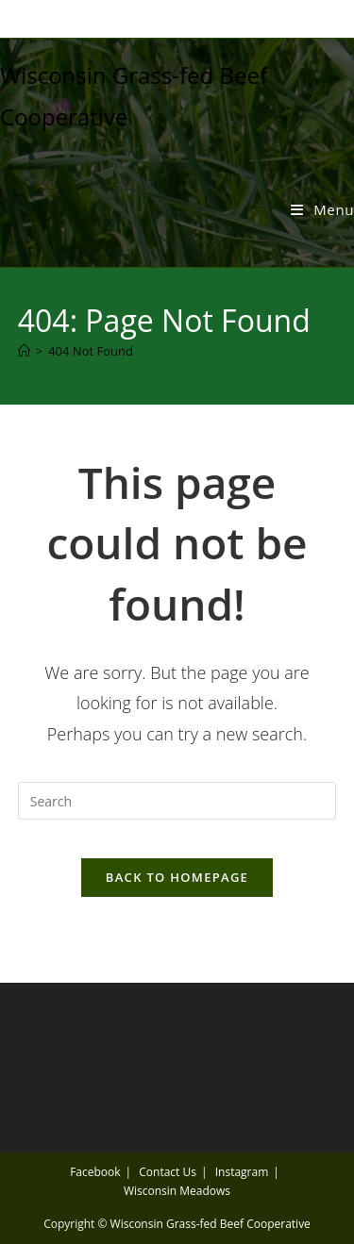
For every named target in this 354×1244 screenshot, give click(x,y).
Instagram (242, 1172)
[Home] (24, 350)
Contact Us (167, 1172)
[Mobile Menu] (322, 209)
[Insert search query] (177, 801)
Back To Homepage (177, 877)
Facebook (95, 1172)
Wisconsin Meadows (177, 1191)
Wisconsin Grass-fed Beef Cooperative (210, 1224)
